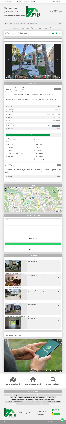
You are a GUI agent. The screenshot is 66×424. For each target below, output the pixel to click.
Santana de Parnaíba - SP (19, 23)
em (29, 395)
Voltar (59, 23)
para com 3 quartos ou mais (32, 401)
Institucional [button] (11, 1)
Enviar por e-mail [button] (33, 238)
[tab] (8, 40)
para (8, 395)
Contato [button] (19, 1)
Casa (28, 23)
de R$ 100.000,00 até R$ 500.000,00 (14, 401)
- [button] (5, 190)
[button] (9, 59)
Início (6, 23)
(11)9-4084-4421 (12, 12)
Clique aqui (7, 335)
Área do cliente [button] (56, 1)
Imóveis (6, 1)
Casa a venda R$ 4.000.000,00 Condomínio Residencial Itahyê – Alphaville (21, 259)
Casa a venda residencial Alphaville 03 (13, 287)
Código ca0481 (33, 23)
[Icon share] (44, 2)
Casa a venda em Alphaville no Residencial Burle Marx (17, 316)
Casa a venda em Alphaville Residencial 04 (14, 273)
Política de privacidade (50, 422)
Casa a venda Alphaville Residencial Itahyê (14, 302)
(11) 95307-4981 (12, 8)
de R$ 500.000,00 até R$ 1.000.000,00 (51, 401)
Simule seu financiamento (29, 1)
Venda (11, 23)
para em (32, 397)
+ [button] (5, 188)
